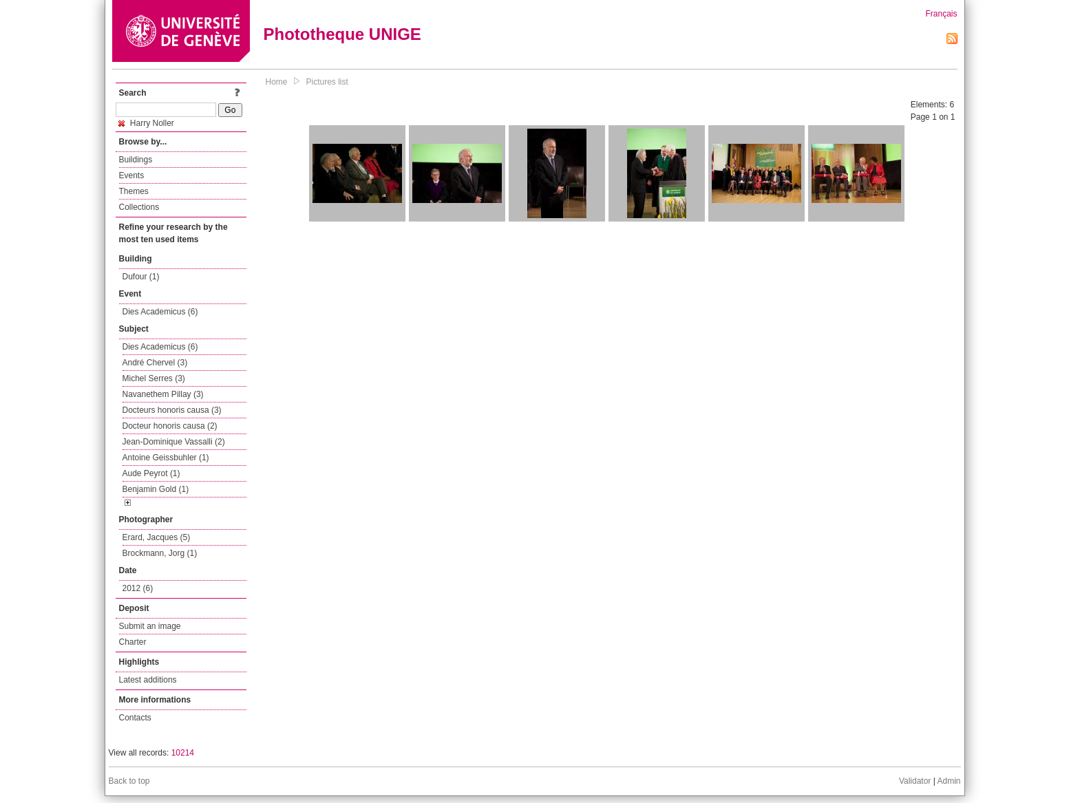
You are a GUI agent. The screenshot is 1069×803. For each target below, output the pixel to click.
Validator (915, 781)
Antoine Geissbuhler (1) (166, 457)
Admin (948, 781)
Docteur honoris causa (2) (170, 426)
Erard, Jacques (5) (157, 537)
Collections (139, 207)
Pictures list (327, 82)
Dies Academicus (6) (160, 312)
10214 (182, 753)
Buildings (136, 159)
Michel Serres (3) (154, 378)
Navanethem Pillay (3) (163, 394)
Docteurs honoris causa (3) (172, 410)
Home (277, 82)
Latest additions (148, 680)
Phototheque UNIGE (342, 34)
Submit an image (150, 626)
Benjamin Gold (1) (156, 489)
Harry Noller (146, 123)
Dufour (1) (141, 276)
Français (941, 14)
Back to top (129, 781)
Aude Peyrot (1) (151, 473)
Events (132, 175)
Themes (134, 191)
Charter (133, 642)
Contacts (135, 717)
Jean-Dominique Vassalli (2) (174, 442)
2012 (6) (138, 588)
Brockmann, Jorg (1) (160, 553)
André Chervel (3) (155, 362)
